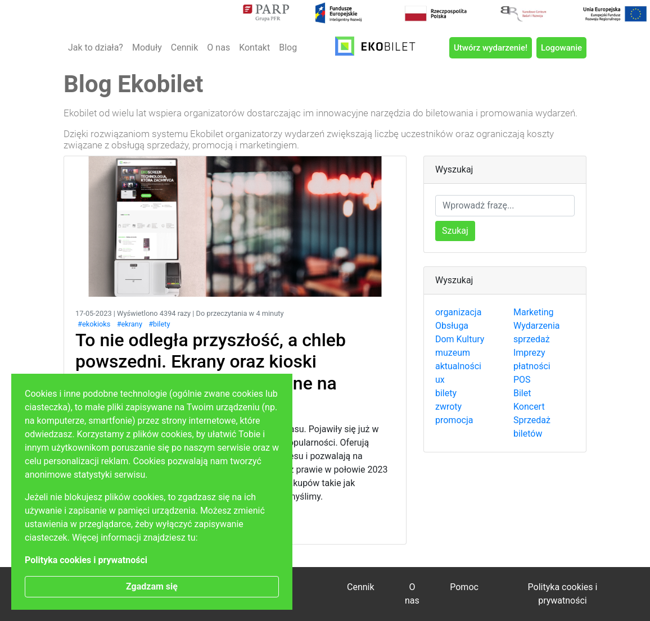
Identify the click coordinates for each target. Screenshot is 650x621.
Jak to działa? (95, 47)
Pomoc (464, 587)
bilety (446, 393)
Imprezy (529, 352)
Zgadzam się (152, 586)
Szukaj (455, 230)
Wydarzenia (536, 325)
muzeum (452, 352)
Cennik (184, 47)
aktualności (458, 366)
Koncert (529, 406)
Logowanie (561, 48)
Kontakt (254, 47)
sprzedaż (531, 339)
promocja (454, 420)
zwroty (448, 406)
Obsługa (451, 325)
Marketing (533, 312)
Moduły (147, 47)
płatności (531, 366)
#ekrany (129, 324)
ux (440, 379)
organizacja (458, 312)
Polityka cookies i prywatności (86, 560)
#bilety (159, 324)
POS (522, 379)
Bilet (522, 393)
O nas (218, 47)
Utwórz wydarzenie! (490, 48)
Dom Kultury (459, 339)
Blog (288, 47)
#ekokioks (94, 324)
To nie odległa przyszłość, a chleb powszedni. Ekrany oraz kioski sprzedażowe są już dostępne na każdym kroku (210, 372)
